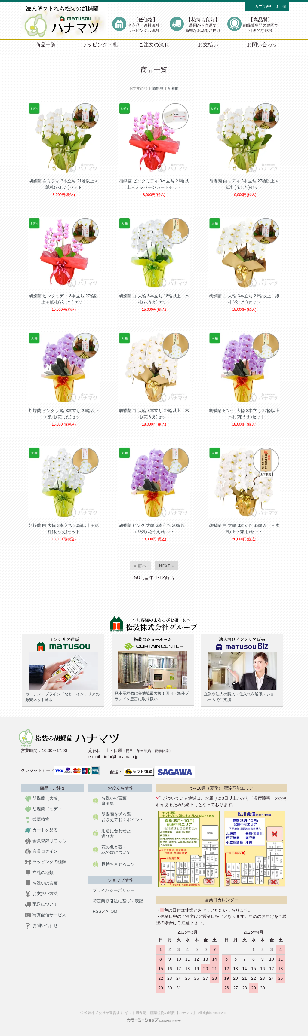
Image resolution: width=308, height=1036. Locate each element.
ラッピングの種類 (45, 861)
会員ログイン (41, 851)
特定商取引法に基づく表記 (118, 900)
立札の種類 (39, 872)
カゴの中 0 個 (267, 6)
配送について (41, 904)
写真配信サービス (45, 914)
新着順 (173, 88)
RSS (97, 911)
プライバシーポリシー (114, 890)
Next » (166, 565)
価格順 (157, 88)
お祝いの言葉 (41, 883)
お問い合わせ (41, 925)
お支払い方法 (41, 893)
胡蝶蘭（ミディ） (45, 808)
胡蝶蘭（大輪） (43, 798)
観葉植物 (37, 819)
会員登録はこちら (45, 841)
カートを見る (41, 829)
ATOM (111, 911)
